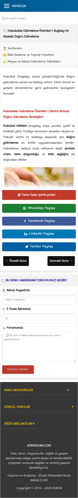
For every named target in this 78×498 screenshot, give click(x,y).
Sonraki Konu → (61, 261)
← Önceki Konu (16, 261)
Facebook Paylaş (39, 221)
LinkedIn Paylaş (39, 233)
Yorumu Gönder (18, 369)
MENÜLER (19, 6)
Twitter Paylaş (39, 246)
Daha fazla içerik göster (39, 195)
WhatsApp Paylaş (39, 208)
